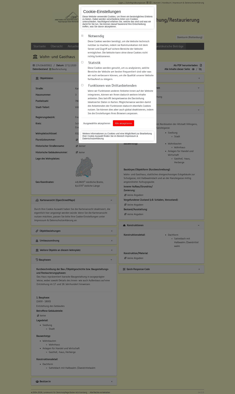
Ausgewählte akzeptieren (96, 123)
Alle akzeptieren (123, 123)
